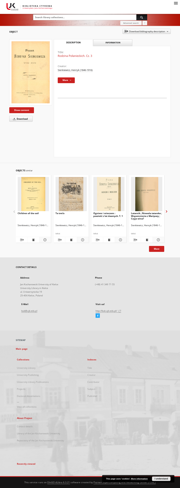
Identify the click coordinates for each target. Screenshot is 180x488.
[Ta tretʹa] (71, 195)
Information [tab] (112, 42)
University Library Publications (33, 382)
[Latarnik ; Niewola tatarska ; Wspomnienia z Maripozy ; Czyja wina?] (146, 195)
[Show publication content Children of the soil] (33, 239)
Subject (91, 389)
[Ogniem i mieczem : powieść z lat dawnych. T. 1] (109, 195)
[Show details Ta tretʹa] (82, 239)
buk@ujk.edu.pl (29, 310)
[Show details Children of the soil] (44, 239)
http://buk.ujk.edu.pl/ (108, 310)
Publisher (92, 396)
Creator (91, 375)
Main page (21, 348)
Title (89, 367)
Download (20, 119)
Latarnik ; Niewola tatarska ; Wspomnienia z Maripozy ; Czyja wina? (146, 216)
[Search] (141, 17)
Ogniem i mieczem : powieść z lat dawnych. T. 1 (108, 214)
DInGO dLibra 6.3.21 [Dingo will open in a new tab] (58, 482)
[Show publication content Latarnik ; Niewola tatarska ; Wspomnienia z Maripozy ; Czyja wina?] (147, 239)
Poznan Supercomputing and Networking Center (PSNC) (125, 482)
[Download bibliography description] (21, 239)
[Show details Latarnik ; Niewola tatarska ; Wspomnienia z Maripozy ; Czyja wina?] (158, 239)
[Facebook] (98, 315)
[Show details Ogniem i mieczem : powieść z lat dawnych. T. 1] (120, 239)
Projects (21, 389)
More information (139, 479)
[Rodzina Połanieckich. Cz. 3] (30, 72)
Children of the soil (28, 213)
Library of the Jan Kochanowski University (38, 433)
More (156, 248)
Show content (21, 110)
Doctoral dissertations (28, 396)
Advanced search (131, 23)
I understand (161, 478)
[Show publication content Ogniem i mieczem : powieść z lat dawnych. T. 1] (109, 239)
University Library (26, 367)
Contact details (25, 426)
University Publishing (28, 375)
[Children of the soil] (33, 195)
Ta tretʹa (59, 213)
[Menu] (175, 3)
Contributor (93, 382)
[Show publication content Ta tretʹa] (71, 239)
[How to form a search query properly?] (144, 23)
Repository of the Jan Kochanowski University (40, 440)
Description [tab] (73, 42)
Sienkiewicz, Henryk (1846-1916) (75, 70)
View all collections (27, 406)
